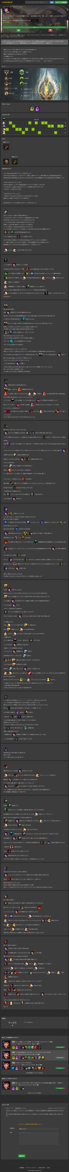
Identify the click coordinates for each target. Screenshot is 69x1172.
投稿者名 (12, 1128)
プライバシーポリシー (31, 1167)
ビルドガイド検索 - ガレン (17, 35)
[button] (19, 30)
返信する (51, 1108)
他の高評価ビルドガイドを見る (34, 1073)
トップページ (4, 35)
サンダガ (9, 20)
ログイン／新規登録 (61, 2)
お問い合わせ (41, 1167)
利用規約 (21, 1167)
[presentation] (32, 1149)
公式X (48, 1167)
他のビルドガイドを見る (34, 1093)
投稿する (21, 1156)
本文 (11, 1132)
